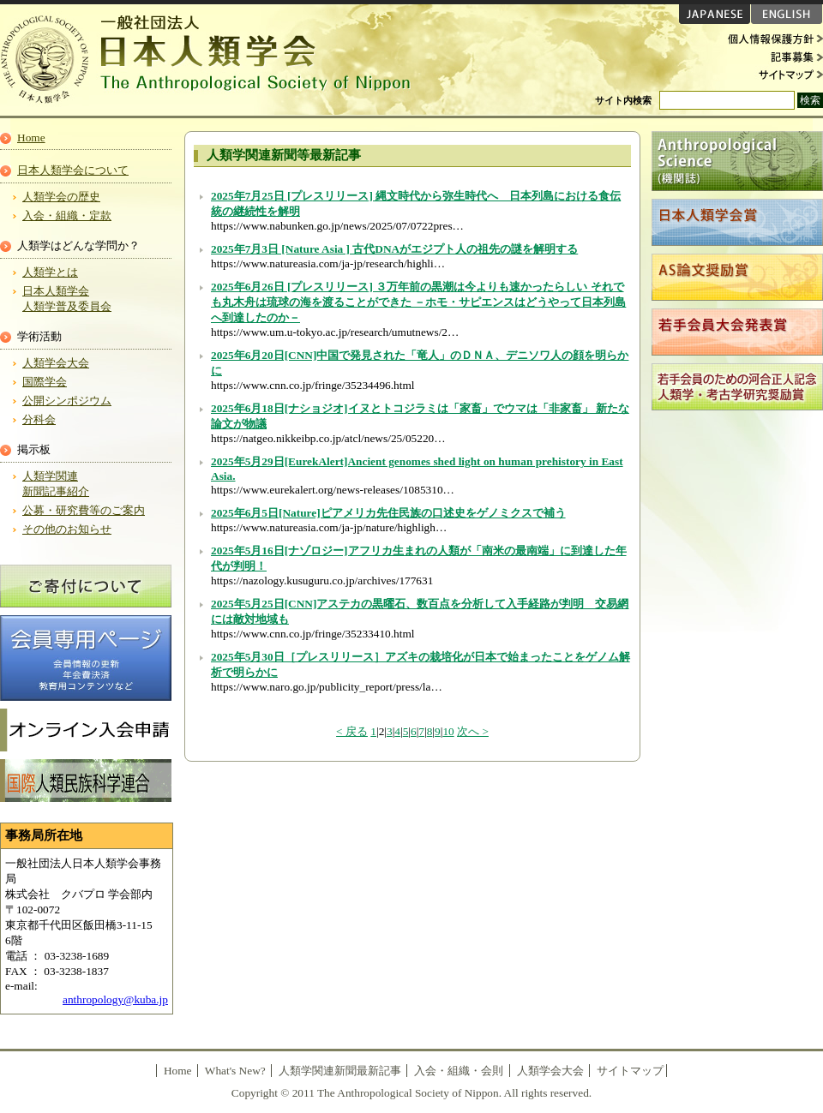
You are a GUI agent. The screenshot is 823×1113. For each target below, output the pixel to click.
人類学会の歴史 (61, 196)
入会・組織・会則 (458, 1070)
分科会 (39, 419)
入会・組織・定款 (66, 215)
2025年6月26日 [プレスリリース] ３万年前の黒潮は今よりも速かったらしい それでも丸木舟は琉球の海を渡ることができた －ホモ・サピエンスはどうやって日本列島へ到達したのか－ (418, 302)
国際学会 (44, 381)
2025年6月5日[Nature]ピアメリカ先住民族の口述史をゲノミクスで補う (388, 512)
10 (448, 731)
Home (31, 137)
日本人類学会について (73, 170)
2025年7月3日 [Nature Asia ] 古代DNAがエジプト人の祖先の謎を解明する (394, 248)
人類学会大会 (55, 362)
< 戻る (352, 731)
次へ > (473, 731)
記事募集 (771, 56)
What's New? (235, 1070)
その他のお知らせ (66, 529)
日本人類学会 (214, 60)
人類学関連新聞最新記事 (340, 1070)
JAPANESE (714, 14)
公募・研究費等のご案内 (83, 510)
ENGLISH (786, 14)
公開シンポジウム (66, 400)
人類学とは (50, 272)
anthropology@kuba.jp (115, 999)
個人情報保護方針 (771, 39)
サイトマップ (771, 73)
